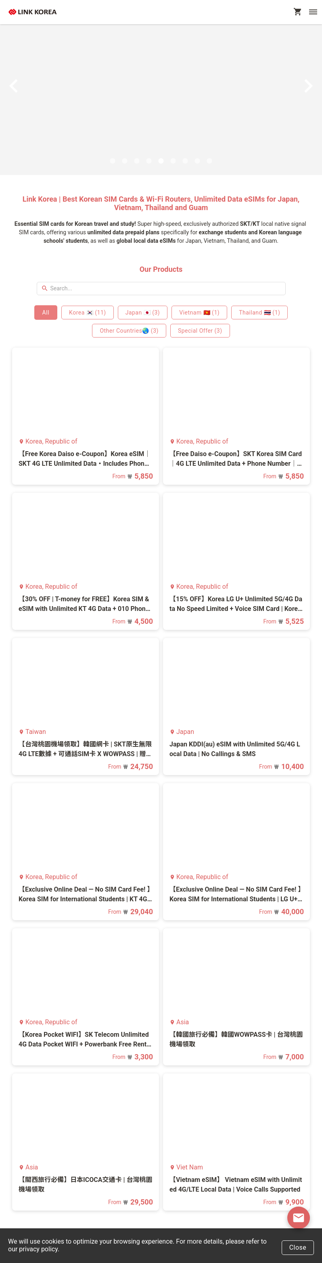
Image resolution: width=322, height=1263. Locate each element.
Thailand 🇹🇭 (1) (259, 312)
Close (298, 1247)
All (45, 312)
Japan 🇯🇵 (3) (142, 312)
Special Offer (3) (200, 330)
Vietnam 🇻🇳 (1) (199, 312)
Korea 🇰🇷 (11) (87, 312)
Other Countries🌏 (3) (129, 330)
